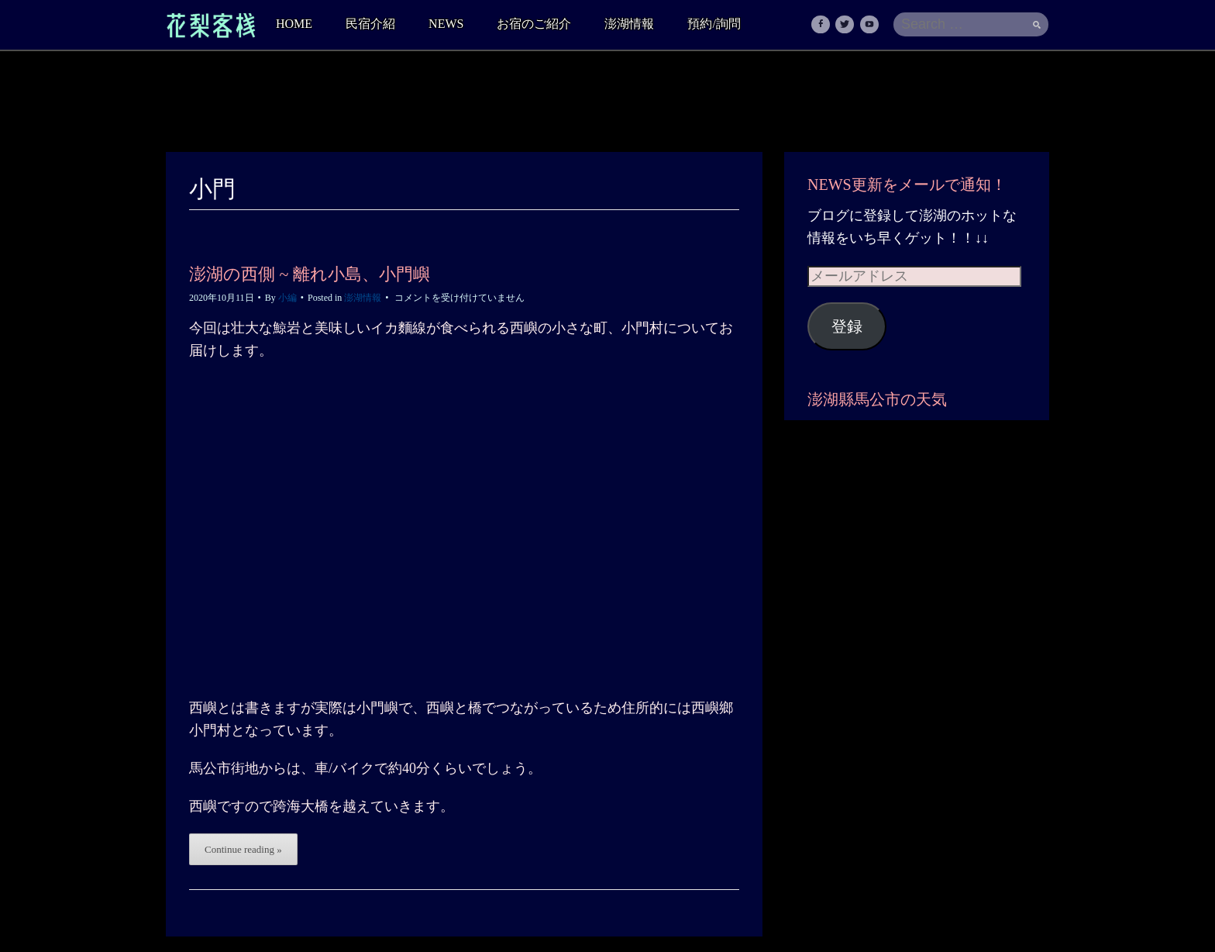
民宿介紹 (370, 23)
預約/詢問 (713, 23)
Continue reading (243, 849)
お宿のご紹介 (534, 23)
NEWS (446, 23)
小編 (287, 297)
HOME (294, 23)
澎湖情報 (629, 23)
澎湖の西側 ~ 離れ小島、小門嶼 (309, 274)
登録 (846, 326)
